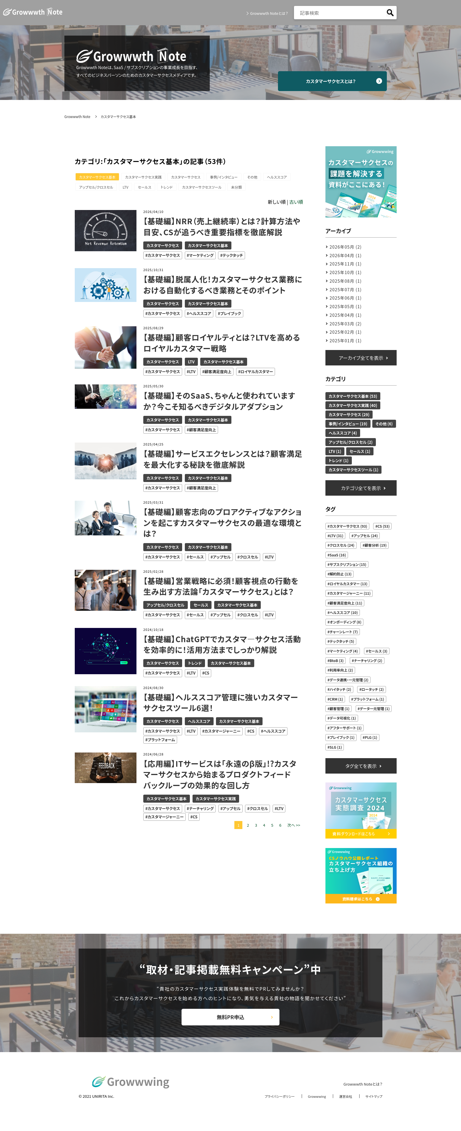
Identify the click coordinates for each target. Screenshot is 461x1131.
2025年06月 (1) (346, 298)
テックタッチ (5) (342, 641)
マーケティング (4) (344, 650)
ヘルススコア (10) (344, 612)
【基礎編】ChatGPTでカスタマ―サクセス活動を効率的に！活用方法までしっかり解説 (219, 645)
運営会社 (341, 1104)
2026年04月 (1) (346, 255)
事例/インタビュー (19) (348, 424)
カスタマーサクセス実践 (146, 177)
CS (206, 674)
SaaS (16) (338, 554)
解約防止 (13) (341, 573)
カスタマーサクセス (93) (348, 526)
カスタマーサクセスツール (210, 188)
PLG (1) (371, 737)
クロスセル (249, 558)
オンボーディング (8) (345, 621)
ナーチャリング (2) (368, 660)
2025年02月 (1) (346, 332)
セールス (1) (359, 451)
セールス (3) (377, 650)
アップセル (221, 558)
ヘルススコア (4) (343, 433)
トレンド (173, 188)
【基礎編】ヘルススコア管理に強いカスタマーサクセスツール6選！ (221, 704)
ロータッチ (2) (373, 689)
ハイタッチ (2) (340, 689)
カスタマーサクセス (190, 177)
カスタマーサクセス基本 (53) (353, 396)
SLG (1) (336, 747)
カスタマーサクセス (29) (349, 414)
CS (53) (384, 526)
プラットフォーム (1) (368, 698)
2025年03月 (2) (346, 324)
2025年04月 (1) (346, 315)
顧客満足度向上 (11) (346, 602)
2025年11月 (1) (346, 264)
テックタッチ (232, 257)
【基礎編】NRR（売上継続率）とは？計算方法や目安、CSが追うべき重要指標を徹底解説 (222, 228)
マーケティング (201, 257)
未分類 (247, 188)
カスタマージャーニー (222, 733)
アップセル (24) (366, 535)
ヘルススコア (288, 177)
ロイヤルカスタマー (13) (348, 583)
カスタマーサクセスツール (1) (353, 470)
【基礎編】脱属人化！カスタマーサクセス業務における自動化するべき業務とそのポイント (220, 286)
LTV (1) (335, 451)
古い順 (296, 203)
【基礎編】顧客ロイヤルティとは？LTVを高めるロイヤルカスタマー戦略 (222, 344)
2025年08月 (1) (346, 281)
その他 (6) (384, 424)
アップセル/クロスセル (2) (351, 442)
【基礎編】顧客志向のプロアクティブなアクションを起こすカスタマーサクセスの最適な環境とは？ (223, 524)
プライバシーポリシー (268, 1104)
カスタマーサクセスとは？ (337, 80)
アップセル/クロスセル (97, 188)
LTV (128, 188)
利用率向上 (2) (341, 669)
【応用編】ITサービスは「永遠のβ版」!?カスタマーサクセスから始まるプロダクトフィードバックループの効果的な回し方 (221, 776)
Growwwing (310, 1104)
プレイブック (230, 315)
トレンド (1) (339, 460)
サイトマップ (372, 1104)
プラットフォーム (161, 741)
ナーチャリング (201, 810)
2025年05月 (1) (346, 306)
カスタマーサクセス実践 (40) (353, 405)
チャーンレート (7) (344, 631)
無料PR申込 (230, 1021)
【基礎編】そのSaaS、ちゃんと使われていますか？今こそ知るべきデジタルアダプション (220, 402)
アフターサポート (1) (346, 727)
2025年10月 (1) (346, 272)
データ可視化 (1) (343, 717)
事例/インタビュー (230, 177)
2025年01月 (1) (346, 340)
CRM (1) (336, 698)
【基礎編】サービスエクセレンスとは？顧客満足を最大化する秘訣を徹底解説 (219, 460)
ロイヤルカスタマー (257, 373)
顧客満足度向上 (217, 373)
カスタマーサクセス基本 (98, 177)
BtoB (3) (337, 660)
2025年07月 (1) (346, 289)
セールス (149, 188)
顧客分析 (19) (376, 545)
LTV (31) (336, 535)
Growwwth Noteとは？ (267, 13)
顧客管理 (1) (339, 708)
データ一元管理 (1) (375, 708)
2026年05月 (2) (346, 247)
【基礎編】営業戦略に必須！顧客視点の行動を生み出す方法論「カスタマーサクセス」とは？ (222, 587)
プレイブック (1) (342, 737)
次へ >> (293, 827)
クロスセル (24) (342, 545)
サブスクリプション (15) (348, 564)
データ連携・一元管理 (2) (349, 679)
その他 (261, 177)
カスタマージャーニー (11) (350, 593)
